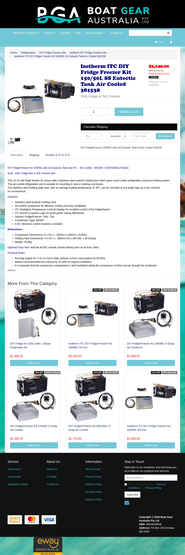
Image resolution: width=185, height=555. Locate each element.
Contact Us (116, 32)
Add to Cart (129, 112)
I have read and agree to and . (145, 486)
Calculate (165, 136)
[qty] (92, 136)
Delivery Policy (93, 499)
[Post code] (141, 136)
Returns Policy (93, 484)
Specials (65, 32)
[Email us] (126, 502)
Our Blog (52, 476)
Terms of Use (92, 469)
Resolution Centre (18, 484)
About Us (50, 32)
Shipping (34, 155)
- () (160, 42)
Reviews (57, 155)
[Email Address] (150, 478)
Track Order (14, 476)
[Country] (117, 136)
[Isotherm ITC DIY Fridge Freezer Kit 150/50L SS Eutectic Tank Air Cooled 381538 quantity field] (95, 112)
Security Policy (93, 491)
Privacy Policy (93, 476)
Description (16, 155)
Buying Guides (95, 32)
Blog (77, 32)
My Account (14, 469)
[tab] (17, 155)
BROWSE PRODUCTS (26, 32)
